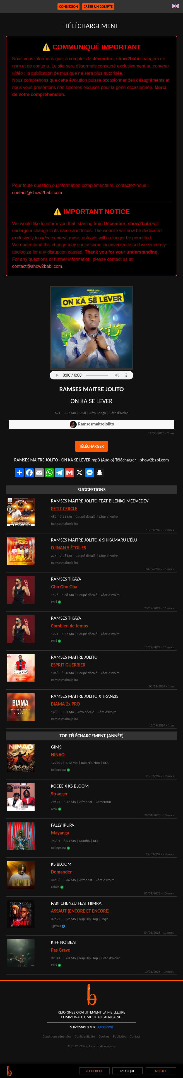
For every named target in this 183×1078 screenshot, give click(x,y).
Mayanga (60, 833)
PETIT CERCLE (64, 509)
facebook (105, 1027)
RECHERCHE (94, 1071)
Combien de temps (69, 626)
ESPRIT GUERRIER (68, 665)
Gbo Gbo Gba (64, 587)
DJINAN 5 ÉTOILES (68, 548)
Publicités (119, 1036)
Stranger (59, 794)
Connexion (68, 6)
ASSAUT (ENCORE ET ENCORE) (80, 911)
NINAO (58, 755)
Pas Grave (60, 950)
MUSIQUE (127, 1071)
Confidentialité (85, 1036)
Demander (61, 872)
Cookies (104, 1036)
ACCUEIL (161, 1071)
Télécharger (91, 446)
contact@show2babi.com (37, 192)
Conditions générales (57, 1036)
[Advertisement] (91, 140)
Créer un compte (98, 6)
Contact (135, 1036)
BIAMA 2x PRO (65, 704)
